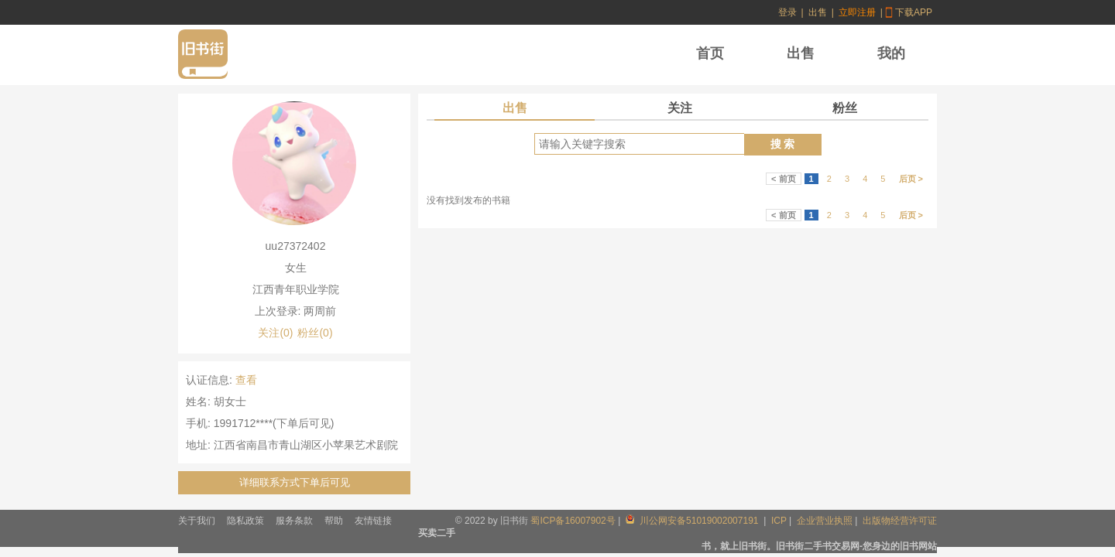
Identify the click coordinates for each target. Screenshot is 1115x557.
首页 (710, 53)
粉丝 (844, 107)
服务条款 (294, 520)
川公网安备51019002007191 (693, 520)
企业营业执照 (825, 520)
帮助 (333, 520)
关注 (679, 107)
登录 (787, 12)
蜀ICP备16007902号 (572, 520)
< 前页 (783, 178)
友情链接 (373, 520)
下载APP (913, 12)
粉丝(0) (314, 332)
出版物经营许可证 (900, 520)
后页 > (911, 178)
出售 (817, 12)
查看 (246, 380)
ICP (779, 520)
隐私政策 (245, 520)
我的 (891, 53)
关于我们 (196, 520)
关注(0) (275, 332)
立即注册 (857, 12)
